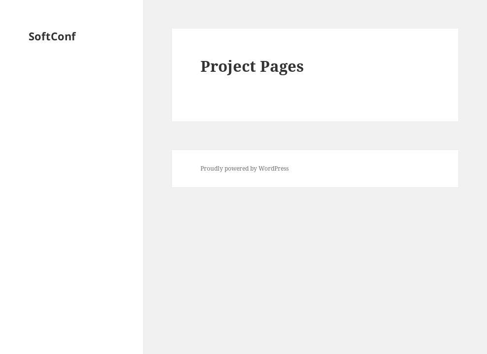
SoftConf (52, 36)
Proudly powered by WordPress (244, 168)
